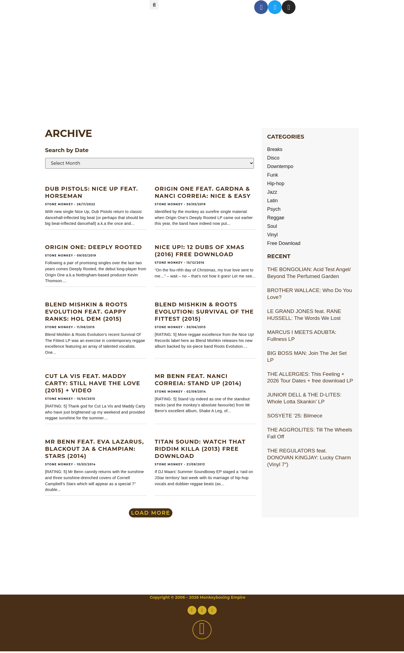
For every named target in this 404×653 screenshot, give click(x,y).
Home (76, 11)
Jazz (272, 193)
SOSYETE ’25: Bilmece (294, 419)
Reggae (276, 220)
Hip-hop (276, 185)
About (76, 35)
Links (73, 104)
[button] (154, 4)
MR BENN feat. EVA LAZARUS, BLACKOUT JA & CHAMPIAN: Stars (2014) (94, 448)
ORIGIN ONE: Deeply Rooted (93, 247)
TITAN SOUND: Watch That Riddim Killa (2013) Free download (200, 448)
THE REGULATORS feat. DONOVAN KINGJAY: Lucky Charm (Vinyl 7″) (309, 461)
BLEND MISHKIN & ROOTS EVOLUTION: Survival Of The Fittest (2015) (204, 311)
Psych (274, 211)
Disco (273, 158)
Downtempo (281, 167)
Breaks (275, 149)
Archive (82, 81)
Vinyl (272, 238)
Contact (83, 58)
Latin (273, 202)
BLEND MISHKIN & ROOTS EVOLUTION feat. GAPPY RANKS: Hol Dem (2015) (86, 311)
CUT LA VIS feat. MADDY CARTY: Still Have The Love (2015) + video (92, 383)
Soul (272, 229)
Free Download (285, 246)
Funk (273, 176)
